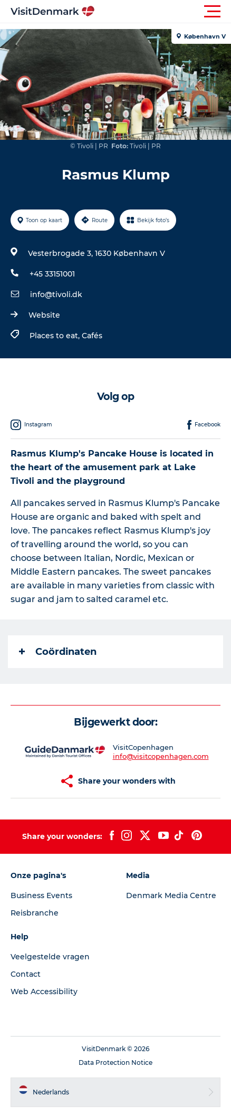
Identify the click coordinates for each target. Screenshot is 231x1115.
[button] (162, 11)
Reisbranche (35, 913)
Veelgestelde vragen (50, 956)
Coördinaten (58, 651)
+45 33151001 (52, 274)
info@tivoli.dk (56, 294)
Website (44, 315)
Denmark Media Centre (171, 895)
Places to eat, (56, 335)
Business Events (41, 895)
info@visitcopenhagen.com (161, 756)
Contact (26, 974)
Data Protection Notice (115, 1062)
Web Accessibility (44, 991)
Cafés (92, 335)
